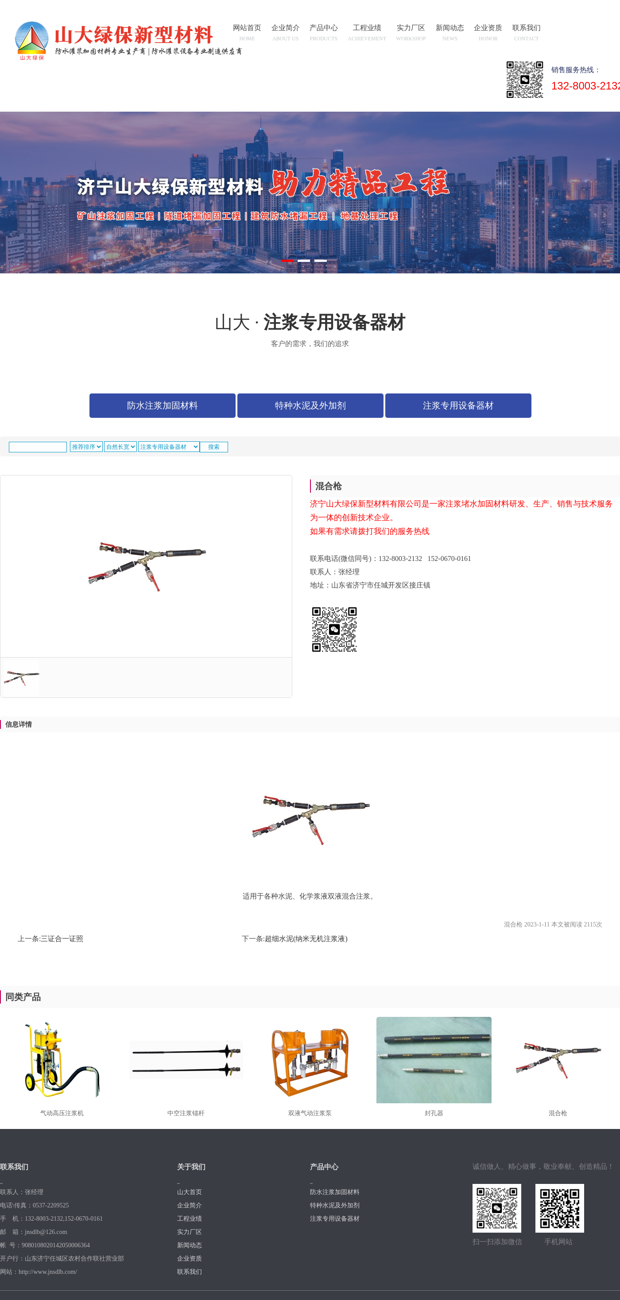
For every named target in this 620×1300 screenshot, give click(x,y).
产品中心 (324, 34)
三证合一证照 (62, 938)
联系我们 (526, 34)
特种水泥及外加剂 (310, 405)
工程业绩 (367, 34)
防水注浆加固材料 (162, 405)
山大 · (310, 331)
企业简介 (285, 34)
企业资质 (488, 34)
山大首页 (189, 1192)
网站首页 (247, 34)
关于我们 (191, 1167)
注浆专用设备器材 (458, 405)
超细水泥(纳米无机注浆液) (306, 938)
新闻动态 (450, 34)
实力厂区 (411, 34)
